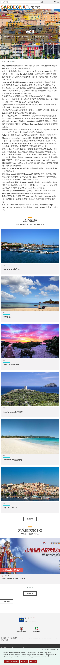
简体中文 (56, 2)
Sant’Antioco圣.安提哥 (13, 412)
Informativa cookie (32, 638)
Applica (42, 2)
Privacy (21, 638)
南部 (4, 265)
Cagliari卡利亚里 (10, 507)
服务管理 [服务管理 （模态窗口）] (24, 661)
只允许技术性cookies (51, 649)
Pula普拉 (6, 317)
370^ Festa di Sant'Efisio (13, 578)
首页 (3, 61)
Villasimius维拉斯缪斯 (12, 460)
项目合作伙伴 (5, 638)
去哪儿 (8, 61)
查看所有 (6, 601)
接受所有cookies (11, 661)
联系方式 (5, 640)
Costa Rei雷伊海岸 (11, 364)
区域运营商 (14, 638)
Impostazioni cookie (49, 638)
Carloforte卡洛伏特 (11, 269)
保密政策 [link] (33, 661)
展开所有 (30, 519)
